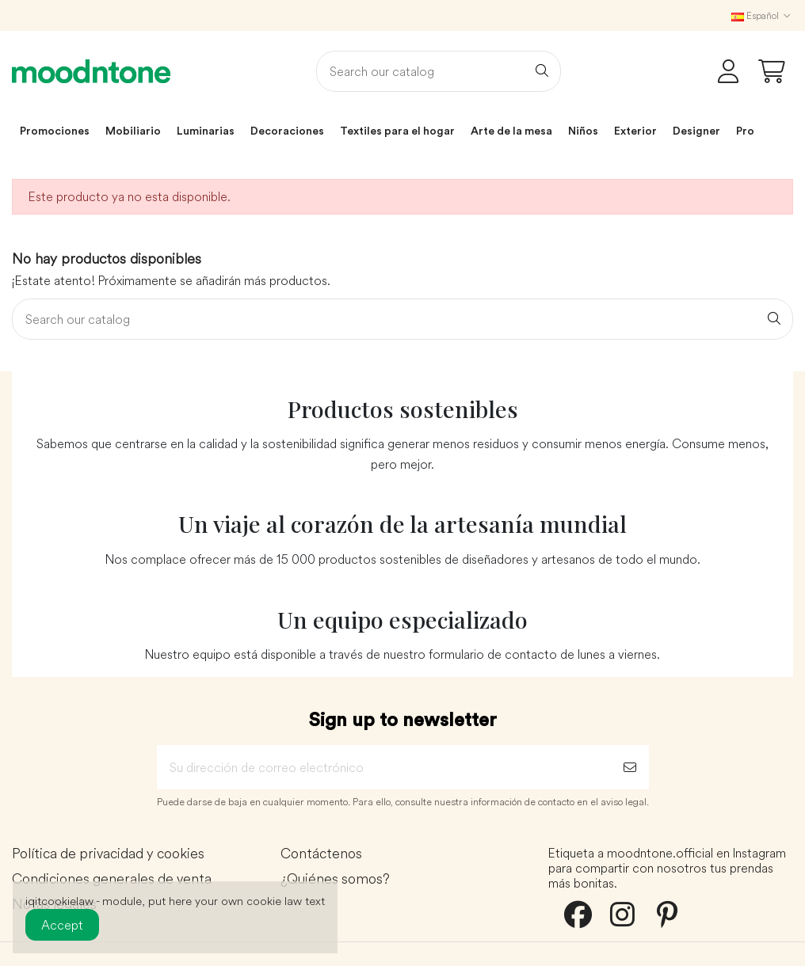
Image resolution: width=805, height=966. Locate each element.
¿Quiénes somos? (335, 879)
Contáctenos (321, 854)
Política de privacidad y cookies (108, 854)
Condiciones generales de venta (112, 879)
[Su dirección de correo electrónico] (384, 767)
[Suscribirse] (630, 767)
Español (762, 15)
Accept (62, 925)
